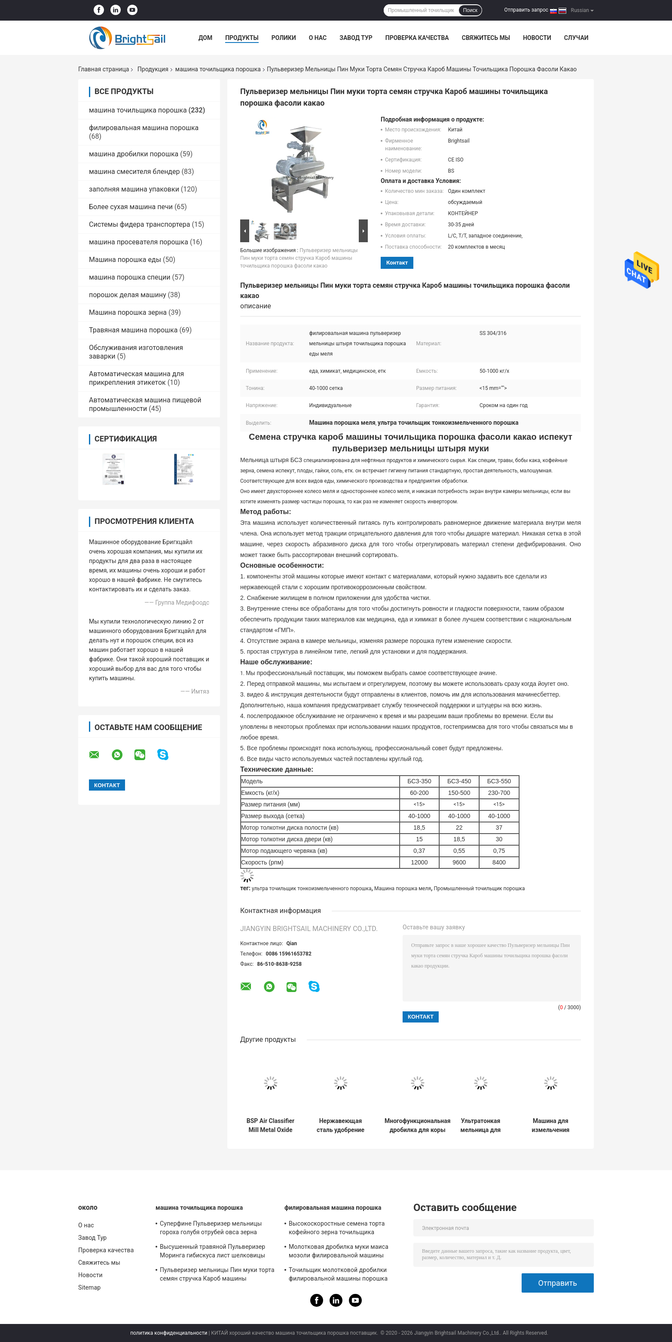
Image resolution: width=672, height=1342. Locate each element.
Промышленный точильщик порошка (479, 889)
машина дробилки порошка (133, 154)
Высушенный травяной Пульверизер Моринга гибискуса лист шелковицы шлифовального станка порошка (212, 1252)
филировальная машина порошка (144, 128)
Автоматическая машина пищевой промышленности (145, 404)
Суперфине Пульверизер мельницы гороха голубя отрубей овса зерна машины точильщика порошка (211, 1229)
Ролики (284, 37)
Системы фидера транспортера (139, 224)
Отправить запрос (526, 10)
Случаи (576, 37)
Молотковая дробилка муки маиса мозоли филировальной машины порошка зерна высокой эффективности (338, 1252)
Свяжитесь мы (486, 37)
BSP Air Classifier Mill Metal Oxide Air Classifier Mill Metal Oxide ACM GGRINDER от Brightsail (270, 1125)
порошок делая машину (127, 295)
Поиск (470, 10)
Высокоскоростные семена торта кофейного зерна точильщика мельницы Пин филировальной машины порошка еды (337, 1229)
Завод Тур (356, 37)
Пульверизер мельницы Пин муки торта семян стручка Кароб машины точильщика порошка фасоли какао (299, 258)
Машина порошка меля (402, 889)
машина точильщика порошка (218, 69)
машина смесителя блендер (134, 171)
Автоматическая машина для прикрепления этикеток (136, 378)
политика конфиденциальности (168, 1333)
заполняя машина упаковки (134, 189)
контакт (397, 262)
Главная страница (103, 69)
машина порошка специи (129, 277)
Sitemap (89, 1287)
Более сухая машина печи (131, 207)
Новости (537, 37)
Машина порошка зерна (128, 312)
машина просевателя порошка (138, 242)
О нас (318, 37)
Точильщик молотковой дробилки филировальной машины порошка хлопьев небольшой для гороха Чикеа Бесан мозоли (343, 1275)
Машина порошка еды (125, 260)
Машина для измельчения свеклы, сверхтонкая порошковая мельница (551, 1125)
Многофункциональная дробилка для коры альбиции (418, 1125)
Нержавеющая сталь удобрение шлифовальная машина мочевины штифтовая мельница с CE (340, 1125)
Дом (205, 37)
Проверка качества (417, 37)
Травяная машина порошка (133, 330)
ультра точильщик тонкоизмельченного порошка (311, 889)
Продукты (242, 37)
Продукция (152, 69)
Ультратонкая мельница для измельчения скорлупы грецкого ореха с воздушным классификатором (480, 1125)
